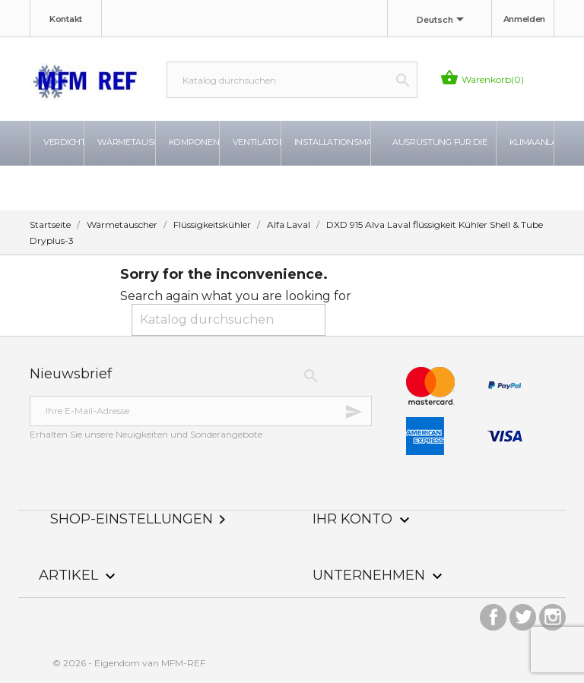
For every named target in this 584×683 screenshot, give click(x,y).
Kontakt (65, 19)
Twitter (522, 613)
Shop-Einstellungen (140, 519)
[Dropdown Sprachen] (443, 20)
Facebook (493, 613)
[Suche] (292, 80)
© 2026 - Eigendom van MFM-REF (128, 663)
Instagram (552, 613)
